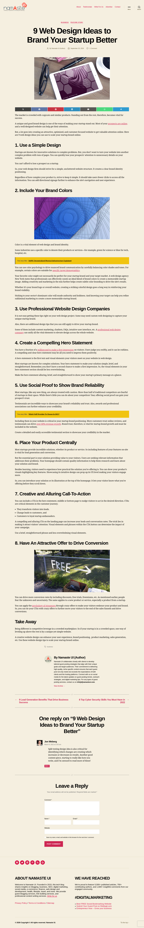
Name (46, 818)
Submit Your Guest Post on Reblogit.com (94, 906)
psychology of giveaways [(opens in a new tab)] (44, 606)
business (50, 647)
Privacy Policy (21, 903)
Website (47, 828)
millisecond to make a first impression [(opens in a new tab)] (56, 350)
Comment (48, 800)
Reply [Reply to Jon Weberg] (47, 766)
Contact (117, 7)
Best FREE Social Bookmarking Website (93, 904)
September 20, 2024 (77, 48)
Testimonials (87, 7)
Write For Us (98, 7)
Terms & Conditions (37, 903)
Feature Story (77, 22)
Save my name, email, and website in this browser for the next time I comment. (70, 837)
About (78, 7)
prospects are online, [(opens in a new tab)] (118, 123)
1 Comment (93, 48)
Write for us (52, 896)
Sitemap (50, 903)
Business (65, 22)
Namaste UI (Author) (58, 48)
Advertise (109, 7)
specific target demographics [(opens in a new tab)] (66, 270)
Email (75, 818)
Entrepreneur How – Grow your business (94, 908)
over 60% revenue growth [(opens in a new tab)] (48, 424)
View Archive (59, 686)
